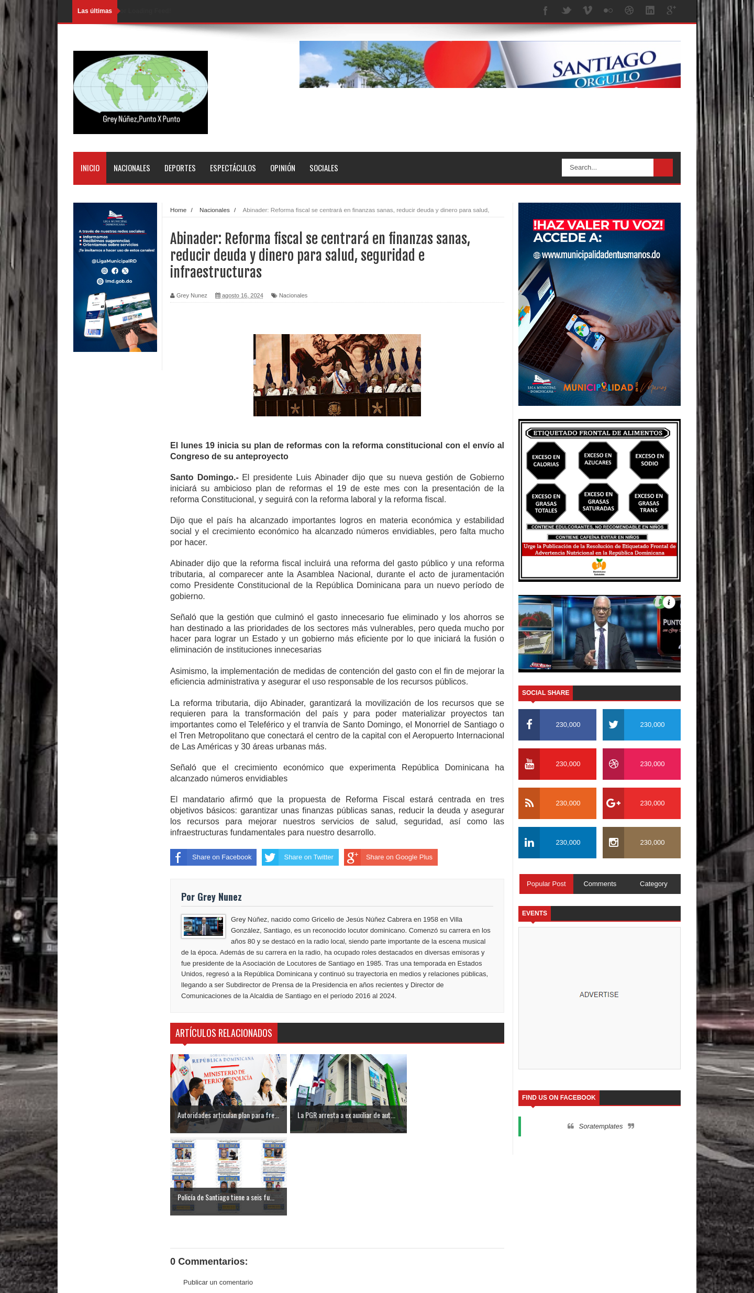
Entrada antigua (480, 1219)
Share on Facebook (210, 857)
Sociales (323, 167)
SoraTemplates (127, 1274)
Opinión (282, 167)
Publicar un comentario (218, 1199)
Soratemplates (601, 1126)
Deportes (180, 167)
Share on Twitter (297, 857)
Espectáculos (233, 167)
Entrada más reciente (202, 1219)
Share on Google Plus (388, 857)
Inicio (90, 167)
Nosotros (607, 1275)
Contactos (647, 1275)
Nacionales (132, 167)
